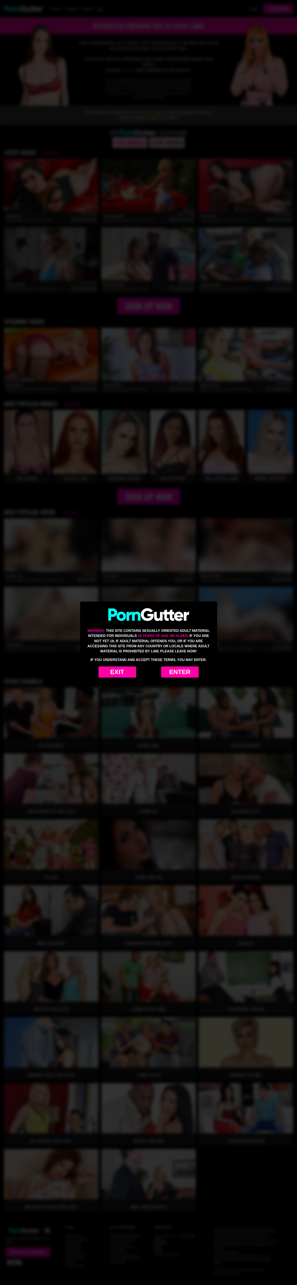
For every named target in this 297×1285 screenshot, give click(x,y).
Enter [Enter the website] (179, 671)
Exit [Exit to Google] (117, 671)
